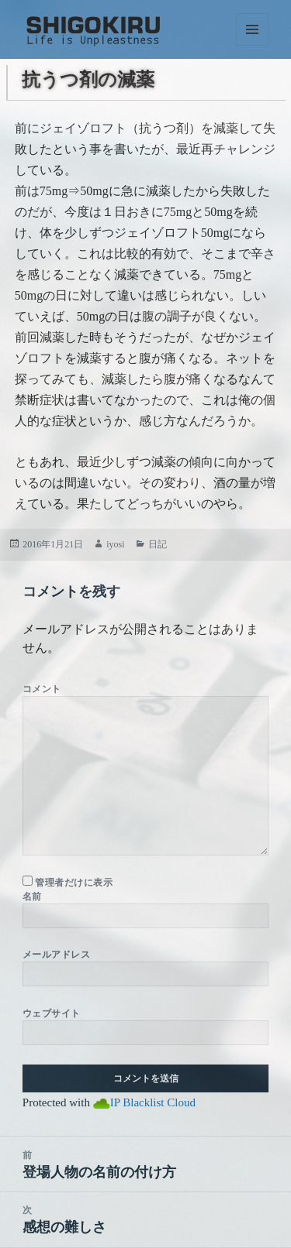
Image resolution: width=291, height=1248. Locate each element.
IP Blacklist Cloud (153, 1102)
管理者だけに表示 (68, 882)
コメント (42, 689)
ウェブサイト (52, 1013)
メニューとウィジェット (252, 29)
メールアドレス (56, 954)
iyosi (115, 544)
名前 (32, 896)
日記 (157, 544)
